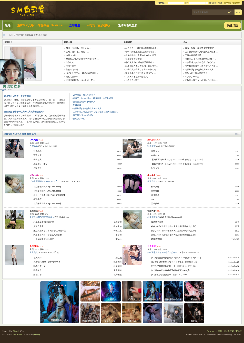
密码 (186, 3)
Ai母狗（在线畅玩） (99, 25)
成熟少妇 (34, 175)
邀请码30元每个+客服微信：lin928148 (40, 25)
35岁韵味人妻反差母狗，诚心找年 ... (141, 66)
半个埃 (119, 235)
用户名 (161, 3)
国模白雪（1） (40, 274)
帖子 (230, 12)
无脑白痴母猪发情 (133, 59)
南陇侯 (119, 239)
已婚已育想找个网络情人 (84, 102)
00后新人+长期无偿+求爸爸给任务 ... (82, 59)
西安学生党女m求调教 (83, 115)
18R (153, 199)
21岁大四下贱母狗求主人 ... (137, 76)
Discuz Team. (18, 335)
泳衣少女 (151, 146)
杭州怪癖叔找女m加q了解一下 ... (80, 80)
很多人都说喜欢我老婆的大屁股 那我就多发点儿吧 (173, 226)
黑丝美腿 (151, 175)
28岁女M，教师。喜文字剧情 (17, 96)
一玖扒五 (118, 230)
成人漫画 (151, 246)
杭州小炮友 (71, 66)
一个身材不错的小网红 (43, 239)
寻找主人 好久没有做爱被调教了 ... (140, 62)
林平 (237, 222)
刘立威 (56, 252)
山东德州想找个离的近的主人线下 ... (141, 55)
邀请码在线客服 (127, 25)
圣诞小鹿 (37, 199)
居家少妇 (37, 168)
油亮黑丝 (155, 195)
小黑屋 (219, 331)
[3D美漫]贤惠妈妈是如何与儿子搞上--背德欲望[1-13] (174, 262)
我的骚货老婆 (157, 222)
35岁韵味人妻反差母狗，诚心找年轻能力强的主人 (95, 112)
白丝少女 (155, 155)
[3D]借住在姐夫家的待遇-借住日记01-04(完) (170, 270)
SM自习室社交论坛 (4, 35)
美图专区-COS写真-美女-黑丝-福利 (20, 134)
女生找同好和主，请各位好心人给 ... (141, 69)
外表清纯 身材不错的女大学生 (46, 262)
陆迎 (237, 226)
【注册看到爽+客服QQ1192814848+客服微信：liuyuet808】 (177, 159)
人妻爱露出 (38, 226)
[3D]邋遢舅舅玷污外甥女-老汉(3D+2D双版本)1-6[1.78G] (176, 258)
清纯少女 (151, 140)
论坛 (8, 25)
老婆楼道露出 (157, 239)
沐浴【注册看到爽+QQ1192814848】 (49, 195)
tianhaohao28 (193, 252)
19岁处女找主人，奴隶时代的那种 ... (82, 73)
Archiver (210, 331)
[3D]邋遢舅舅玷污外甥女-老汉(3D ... (163, 252)
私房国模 (34, 246)
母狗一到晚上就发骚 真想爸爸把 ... (140, 52)
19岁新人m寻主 (132, 80)
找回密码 (236, 3)
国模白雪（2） (40, 270)
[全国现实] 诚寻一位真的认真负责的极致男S (24, 111)
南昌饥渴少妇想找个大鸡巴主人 (87, 108)
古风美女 (34, 252)
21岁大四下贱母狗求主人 (84, 95)
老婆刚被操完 (153, 217)
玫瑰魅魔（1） (40, 159)
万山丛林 (235, 239)
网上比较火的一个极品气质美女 (47, 235)
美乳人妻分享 (72, 76)
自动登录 (211, 3)
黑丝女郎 (155, 191)
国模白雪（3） (40, 266)
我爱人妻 (151, 211)
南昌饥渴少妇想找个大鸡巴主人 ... (140, 73)
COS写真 (34, 140)
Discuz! (16, 331)
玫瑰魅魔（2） (40, 155)
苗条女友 (70, 62)
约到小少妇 (71, 55)
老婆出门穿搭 (72, 69)
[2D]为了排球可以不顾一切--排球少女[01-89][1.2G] (173, 266)
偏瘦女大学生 (79, 118)
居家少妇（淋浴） (41, 164)
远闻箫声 (118, 222)
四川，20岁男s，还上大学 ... (78, 48)
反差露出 (34, 211)
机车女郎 (151, 181)
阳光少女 (155, 168)
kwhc (66, 217)
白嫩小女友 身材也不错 (43, 222)
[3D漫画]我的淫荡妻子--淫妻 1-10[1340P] (169, 274)
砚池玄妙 (118, 226)
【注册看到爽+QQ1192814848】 (47, 186)
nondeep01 (177, 217)
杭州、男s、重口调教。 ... (77, 52)
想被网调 (77, 105)
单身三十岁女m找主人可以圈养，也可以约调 (93, 98)
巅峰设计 (36, 335)
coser (55, 146)
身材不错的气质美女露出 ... (42, 217)
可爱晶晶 (34, 146)
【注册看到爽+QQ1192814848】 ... (45, 181)
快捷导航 (232, 25)
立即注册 (227, 3)
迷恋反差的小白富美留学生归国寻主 (49, 230)
